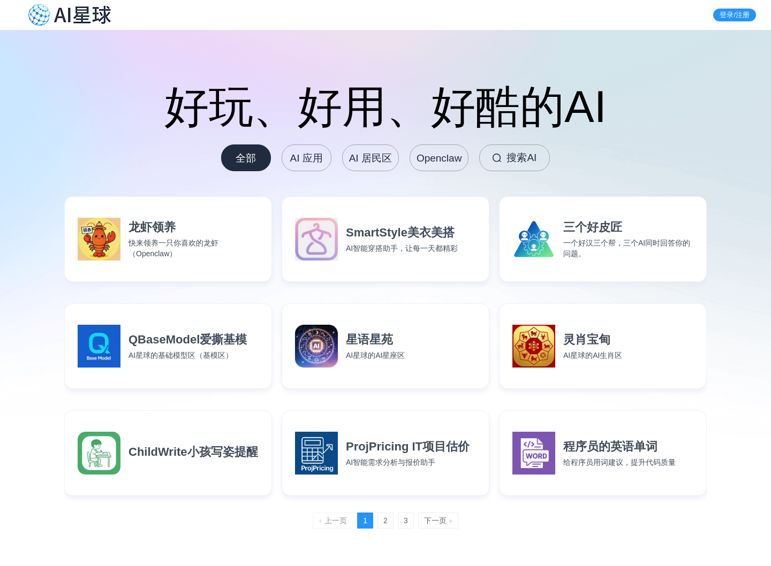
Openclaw (439, 158)
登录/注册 (735, 15)
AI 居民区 (370, 158)
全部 (246, 158)
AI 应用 (306, 158)
